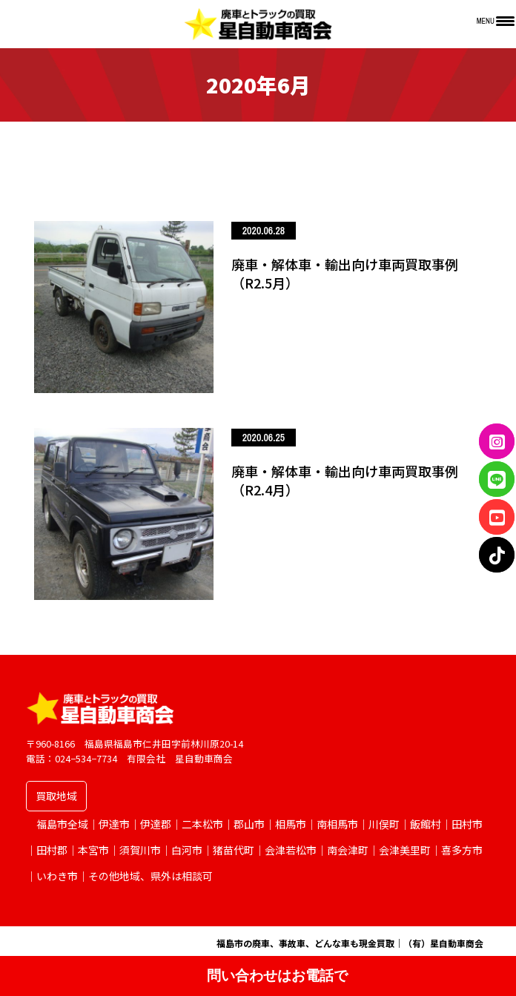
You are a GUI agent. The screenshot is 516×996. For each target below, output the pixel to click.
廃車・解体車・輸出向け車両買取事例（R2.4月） (344, 480)
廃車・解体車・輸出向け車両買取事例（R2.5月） (344, 273)
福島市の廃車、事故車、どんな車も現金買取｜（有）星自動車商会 (349, 943)
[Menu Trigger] (495, 20)
